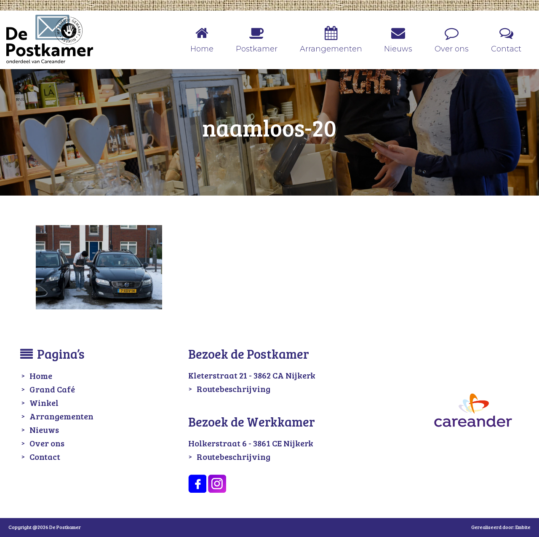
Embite (523, 527)
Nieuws (44, 429)
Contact (44, 456)
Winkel (44, 402)
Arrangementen (61, 416)
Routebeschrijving (233, 389)
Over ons (46, 443)
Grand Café (52, 389)
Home (40, 375)
